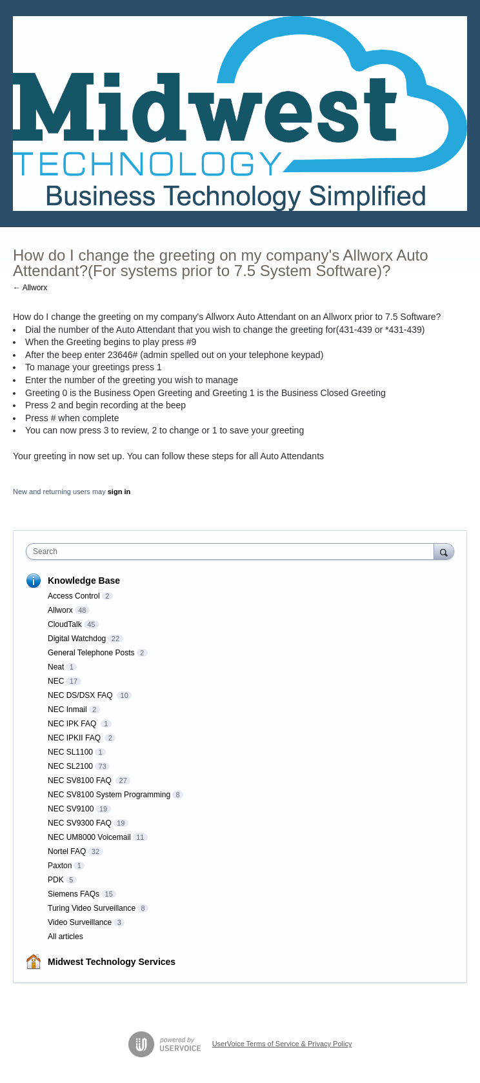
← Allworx (30, 287)
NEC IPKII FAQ (75, 737)
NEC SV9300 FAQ (80, 823)
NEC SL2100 (70, 766)
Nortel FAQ (67, 851)
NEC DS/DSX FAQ (81, 695)
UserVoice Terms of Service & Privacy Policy (282, 1044)
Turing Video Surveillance (91, 908)
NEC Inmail (67, 709)
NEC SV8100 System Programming (109, 794)
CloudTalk (65, 624)
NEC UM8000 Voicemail (89, 837)
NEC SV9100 (71, 808)
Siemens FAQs (73, 894)
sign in (119, 491)
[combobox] (233, 551)
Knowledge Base (84, 580)
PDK (56, 879)
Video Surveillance (80, 922)
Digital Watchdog (77, 638)
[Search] (444, 551)
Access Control (74, 596)
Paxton (60, 865)
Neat (56, 666)
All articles (65, 936)
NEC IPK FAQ (73, 723)
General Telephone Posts (91, 652)
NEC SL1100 (70, 752)
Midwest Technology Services (111, 962)
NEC (56, 681)
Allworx (60, 610)
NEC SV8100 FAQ (81, 780)
